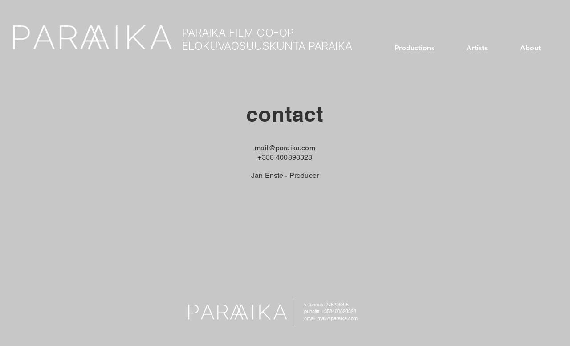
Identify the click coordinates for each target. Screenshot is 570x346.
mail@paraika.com (285, 148)
